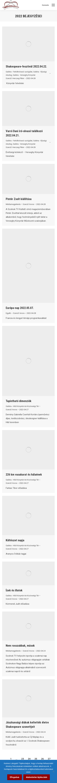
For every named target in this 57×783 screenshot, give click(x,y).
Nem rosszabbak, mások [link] (20, 645)
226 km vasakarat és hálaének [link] (24, 474)
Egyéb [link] (8, 313)
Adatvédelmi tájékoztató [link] (36, 777)
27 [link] (49, 759)
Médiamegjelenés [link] (13, 204)
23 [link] (22, 759)
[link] (28, 43)
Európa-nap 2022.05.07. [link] (20, 308)
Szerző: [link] (15, 78)
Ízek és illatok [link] (14, 590)
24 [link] (29, 759)
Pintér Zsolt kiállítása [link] (19, 199)
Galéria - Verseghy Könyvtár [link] (24, 75)
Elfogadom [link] (14, 777)
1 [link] (11, 759)
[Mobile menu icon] (53, 5)
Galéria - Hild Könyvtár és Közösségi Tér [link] (22, 406)
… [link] (16, 759)
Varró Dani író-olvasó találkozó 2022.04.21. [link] (24, 133)
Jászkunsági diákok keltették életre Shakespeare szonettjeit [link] (27, 724)
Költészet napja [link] (15, 540)
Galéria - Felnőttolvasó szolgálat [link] (19, 72)
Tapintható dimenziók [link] (18, 401)
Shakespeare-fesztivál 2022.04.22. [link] (26, 66)
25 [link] (36, 759)
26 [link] (42, 759)
